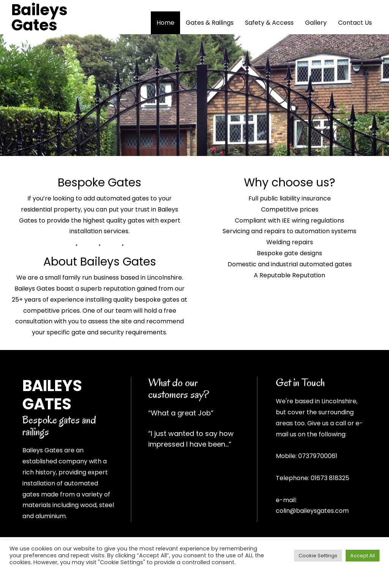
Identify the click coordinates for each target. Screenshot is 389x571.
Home (165, 22)
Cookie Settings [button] (318, 555)
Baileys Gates (39, 17)
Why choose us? (289, 183)
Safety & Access (269, 22)
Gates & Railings (210, 22)
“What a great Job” (180, 413)
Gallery (316, 22)
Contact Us (355, 22)
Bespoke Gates (99, 183)
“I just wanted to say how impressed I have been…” (191, 439)
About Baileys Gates (99, 262)
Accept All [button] (362, 555)
